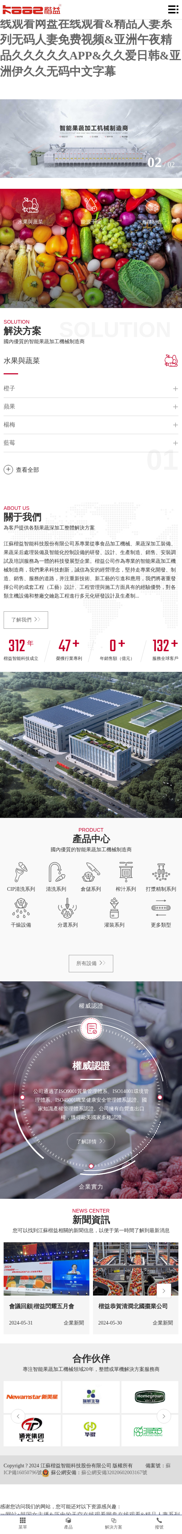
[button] (18, 1291)
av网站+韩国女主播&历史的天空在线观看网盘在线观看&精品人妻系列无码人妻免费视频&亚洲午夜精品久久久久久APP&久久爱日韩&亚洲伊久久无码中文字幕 (90, 39)
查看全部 (21, 469)
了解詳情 (91, 1141)
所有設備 (91, 963)
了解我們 (26, 620)
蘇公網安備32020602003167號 (114, 1472)
